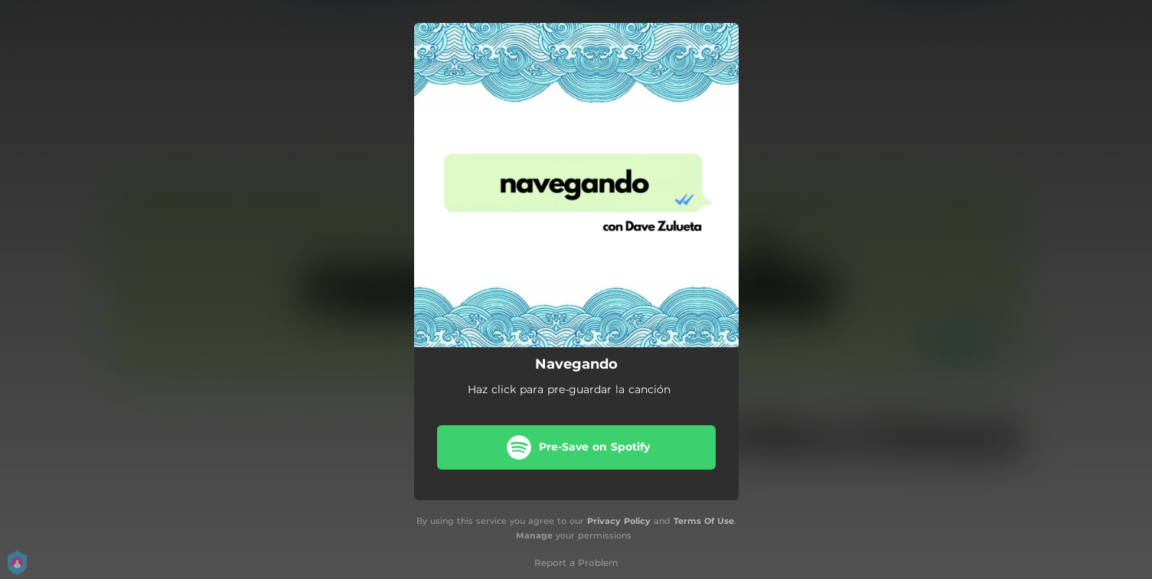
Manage (534, 535)
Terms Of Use (704, 521)
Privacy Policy (619, 521)
